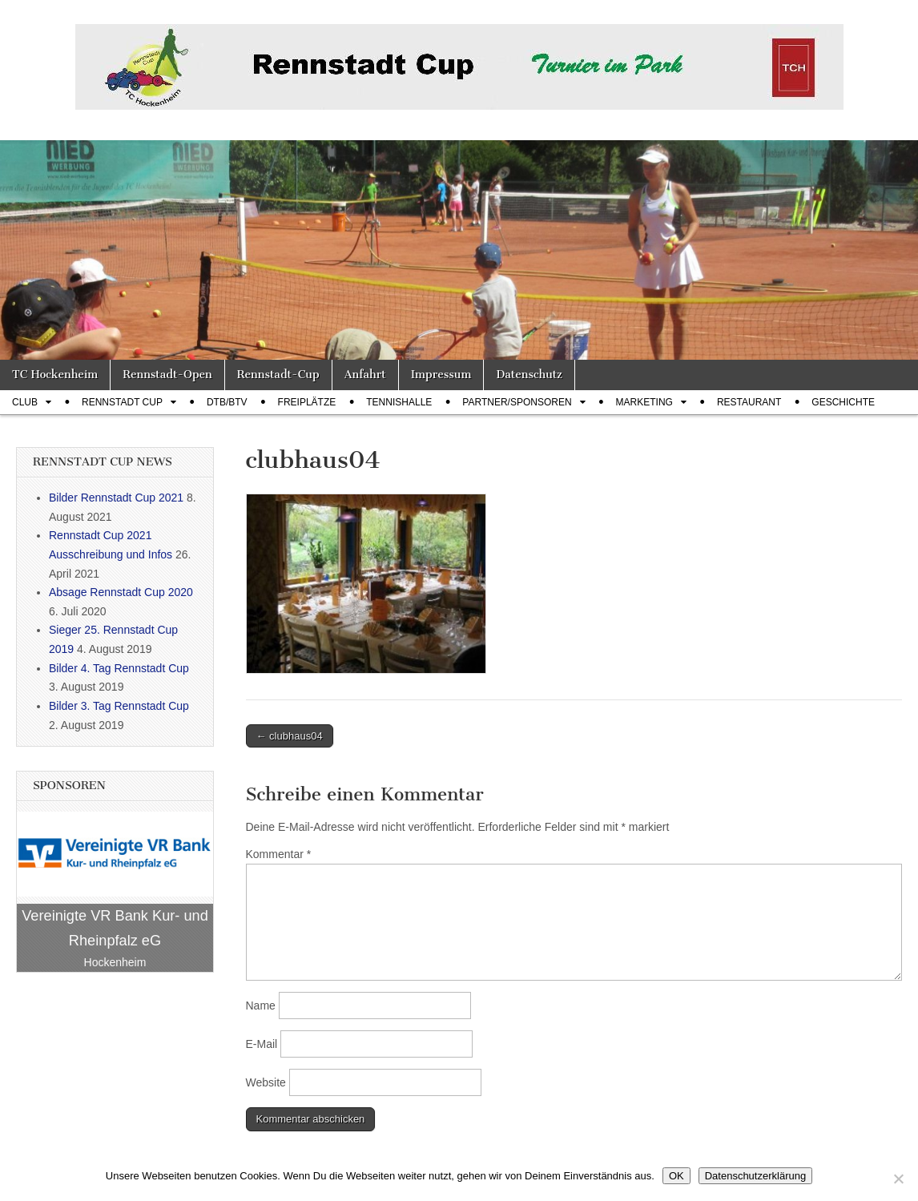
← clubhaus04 (289, 736)
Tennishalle (399, 402)
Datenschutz (529, 374)
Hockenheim (115, 962)
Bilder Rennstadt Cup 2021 (116, 497)
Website (266, 1082)
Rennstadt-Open (167, 374)
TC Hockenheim (55, 374)
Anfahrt (365, 374)
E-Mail (262, 1044)
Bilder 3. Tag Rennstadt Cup (119, 705)
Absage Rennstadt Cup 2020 (121, 592)
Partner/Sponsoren (516, 402)
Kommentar (279, 854)
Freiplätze (307, 402)
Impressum (441, 374)
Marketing (644, 402)
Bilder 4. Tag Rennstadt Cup (119, 668)
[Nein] (898, 1179)
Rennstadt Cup (122, 402)
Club (25, 402)
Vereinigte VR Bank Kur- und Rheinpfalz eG (115, 928)
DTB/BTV (227, 402)
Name (261, 1005)
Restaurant (749, 402)
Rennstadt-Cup (278, 374)
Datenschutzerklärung (755, 1176)
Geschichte (843, 402)
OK (676, 1176)
